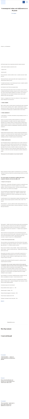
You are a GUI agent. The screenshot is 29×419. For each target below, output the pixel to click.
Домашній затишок (22, 406)
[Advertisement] (14, 38)
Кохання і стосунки (7, 408)
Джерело (2, 301)
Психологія (15, 408)
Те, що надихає (13, 406)
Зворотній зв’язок (19, 401)
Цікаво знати (5, 406)
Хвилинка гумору (22, 408)
